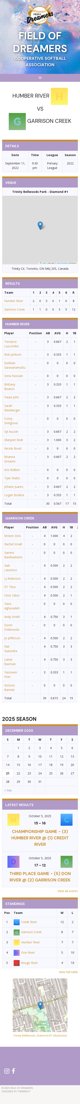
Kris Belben (12, 470)
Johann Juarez (13, 487)
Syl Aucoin (11, 432)
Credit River (25, 922)
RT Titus (10, 587)
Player (9, 333)
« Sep (8, 790)
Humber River (13, 301)
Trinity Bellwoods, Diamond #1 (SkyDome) (40, 1035)
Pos (7, 913)
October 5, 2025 (40, 816)
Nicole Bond (12, 448)
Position (35, 333)
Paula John (11, 397)
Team (18, 913)
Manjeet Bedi (13, 440)
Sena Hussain (13, 376)
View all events (68, 891)
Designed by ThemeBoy (16, 1091)
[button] (40, 225)
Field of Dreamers (40, 42)
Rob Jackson (12, 354)
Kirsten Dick (12, 536)
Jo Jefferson (12, 638)
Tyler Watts (12, 478)
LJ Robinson (12, 578)
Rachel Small (13, 544)
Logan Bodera (14, 495)
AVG (57, 333)
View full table (68, 972)
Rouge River (26, 963)
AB (48, 333)
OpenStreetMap (62, 263)
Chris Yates (12, 595)
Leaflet (43, 263)
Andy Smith (12, 617)
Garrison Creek (14, 309)
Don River (24, 952)
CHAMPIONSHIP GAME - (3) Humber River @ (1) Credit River (40, 838)
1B (74, 333)
